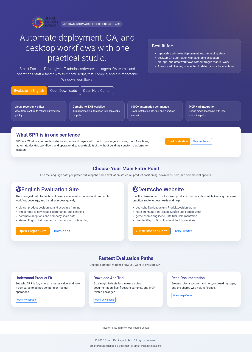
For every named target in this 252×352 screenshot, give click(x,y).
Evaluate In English (29, 90)
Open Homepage (26, 299)
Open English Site (33, 231)
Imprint (137, 327)
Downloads (61, 231)
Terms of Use (125, 327)
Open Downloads (63, 90)
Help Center (182, 231)
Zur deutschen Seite (151, 231)
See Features (201, 141)
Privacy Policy (109, 327)
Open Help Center (97, 90)
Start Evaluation (178, 141)
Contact (145, 327)
